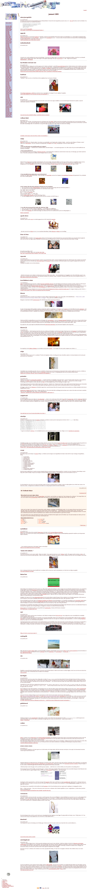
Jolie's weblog (8, 22)
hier (38, 253)
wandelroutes (51, 655)
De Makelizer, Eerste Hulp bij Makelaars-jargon (8, 890)
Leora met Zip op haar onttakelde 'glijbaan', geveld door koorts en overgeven (34, 114)
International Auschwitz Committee (71, 767)
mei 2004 (7, 96)
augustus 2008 (8, 42)
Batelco (51, 448)
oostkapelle (23, 640)
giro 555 (37, 70)
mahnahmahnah (25, 43)
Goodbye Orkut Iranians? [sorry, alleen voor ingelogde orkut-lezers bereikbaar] (35, 291)
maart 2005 (8, 86)
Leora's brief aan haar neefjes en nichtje (27, 840)
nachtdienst (23, 532)
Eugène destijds (38, 238)
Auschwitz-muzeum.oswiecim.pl (32, 767)
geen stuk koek (51, 321)
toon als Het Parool (61, 66)
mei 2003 (7, 110)
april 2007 (8, 59)
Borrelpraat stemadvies (6, 888)
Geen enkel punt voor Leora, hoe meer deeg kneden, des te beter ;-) (33, 414)
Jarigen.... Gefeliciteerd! (24, 723)
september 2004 (9, 92)
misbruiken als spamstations (74, 434)
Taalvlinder (29, 211)
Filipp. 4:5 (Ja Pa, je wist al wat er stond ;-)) (28, 636)
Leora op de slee (23, 676)
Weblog (3, 885)
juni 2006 (7, 70)
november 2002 (9, 114)
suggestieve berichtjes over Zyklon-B (45, 604)
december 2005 (9, 76)
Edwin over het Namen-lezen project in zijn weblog (30, 551)
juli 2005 (7, 81)
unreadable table (67, 785)
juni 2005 (7, 82)
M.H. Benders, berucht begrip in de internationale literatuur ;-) (32, 30)
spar (21, 616)
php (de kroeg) (35, 37)
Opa (28, 803)
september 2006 (9, 67)
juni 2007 (7, 57)
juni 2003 (7, 109)
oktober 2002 (8, 115)
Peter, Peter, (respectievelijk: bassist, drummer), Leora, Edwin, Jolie (33, 254)
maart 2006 (8, 73)
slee (21, 660)
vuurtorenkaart (58, 655)
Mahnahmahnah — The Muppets (26, 59)
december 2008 (9, 38)
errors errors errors (26, 750)
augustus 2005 (8, 80)
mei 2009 (7, 33)
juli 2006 (7, 69)
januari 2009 (8, 37)
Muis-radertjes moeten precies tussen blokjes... (29, 278)
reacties (85, 10)
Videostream (43, 742)
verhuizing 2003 (9, 112)
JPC (23, 447)
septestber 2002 (9, 116)
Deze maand (4, 886)
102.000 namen (41, 605)
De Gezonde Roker (34, 501)
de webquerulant (41, 399)
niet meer (48, 261)
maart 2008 (8, 48)
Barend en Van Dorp (42, 151)
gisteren (36, 457)
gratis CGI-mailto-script (62, 446)
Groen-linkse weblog (79, 604)
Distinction (34, 388)
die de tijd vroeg (59, 619)
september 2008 (9, 41)
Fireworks (60, 333)
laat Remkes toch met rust (28, 62)
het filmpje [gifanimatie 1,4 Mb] (28, 93)
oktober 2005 (8, 78)
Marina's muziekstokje (24, 213)
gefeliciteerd (24, 707)
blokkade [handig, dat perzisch (37, 286)
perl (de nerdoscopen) (26, 37)
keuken (59, 309)
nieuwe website (31, 654)
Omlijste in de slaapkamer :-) (35, 374)
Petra (28, 161)
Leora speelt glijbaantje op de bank (27, 575)
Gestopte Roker (41, 500)
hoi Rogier (23, 679)
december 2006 (9, 63)
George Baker (49, 175)
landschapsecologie (26, 655)
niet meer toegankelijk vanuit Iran (47, 284)
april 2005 (8, 85)
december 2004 (9, 89)
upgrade (22, 33)
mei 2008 (7, 46)
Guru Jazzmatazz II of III (67, 164)
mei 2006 (7, 71)
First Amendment (42, 287)
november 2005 (9, 77)
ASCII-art (32, 434)
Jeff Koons (43, 373)
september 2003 (9, 106)
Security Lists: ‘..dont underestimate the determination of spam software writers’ (35, 451)
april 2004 (8, 97)
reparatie (23, 257)
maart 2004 (8, 98)
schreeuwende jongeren (38, 601)
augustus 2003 (8, 107)
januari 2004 (8, 100)
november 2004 (9, 90)
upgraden (53, 220)
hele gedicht (29, 29)
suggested (47, 785)
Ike (81, 558)
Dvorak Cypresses (54, 164)
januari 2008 (8, 50)
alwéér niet (80, 399)
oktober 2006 (8, 66)
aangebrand (24, 396)
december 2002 (9, 113)
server (32, 220)
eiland (52, 121)
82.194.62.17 (45, 448)
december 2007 (9, 51)
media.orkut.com (51, 286)
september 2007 (9, 54)
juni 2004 (7, 95)
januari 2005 (8, 88)
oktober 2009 (8, 28)
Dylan (83, 621)
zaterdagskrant (25, 843)
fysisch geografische (73, 654)
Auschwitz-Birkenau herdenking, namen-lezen (29, 746)
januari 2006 (8, 75)
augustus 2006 (8, 68)
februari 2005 (8, 87)
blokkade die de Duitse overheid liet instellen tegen (59, 289)
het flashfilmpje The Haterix (67, 175)
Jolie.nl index (4, 884)
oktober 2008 (8, 40)
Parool (61, 872)
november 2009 (9, 27)
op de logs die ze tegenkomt (36, 380)
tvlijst (22, 352)
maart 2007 (8, 60)
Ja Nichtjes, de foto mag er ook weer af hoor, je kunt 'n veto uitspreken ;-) (34, 135)
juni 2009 (7, 32)
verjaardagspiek (34, 721)
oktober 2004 (8, 91)
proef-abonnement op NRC (54, 872)
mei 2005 (7, 84)
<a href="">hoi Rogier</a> (53, 699)
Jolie (43, 891)
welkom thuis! (24, 118)
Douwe (21, 611)
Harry (43, 382)
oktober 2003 (8, 104)
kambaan (23, 74)
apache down (24, 216)
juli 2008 (7, 43)
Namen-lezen (40, 536)
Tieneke (27, 381)
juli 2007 (7, 56)
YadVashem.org (42, 767)
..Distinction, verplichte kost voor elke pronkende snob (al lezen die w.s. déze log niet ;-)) (37, 393)
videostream (50, 537)
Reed (21, 622)
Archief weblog (5, 887)
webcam (50, 349)
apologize (46, 790)
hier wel (71, 20)
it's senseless (29, 192)
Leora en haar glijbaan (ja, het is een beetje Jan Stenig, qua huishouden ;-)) (34, 94)
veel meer (66, 655)
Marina (21, 142)
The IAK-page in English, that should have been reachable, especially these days (35, 794)
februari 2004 (8, 99)
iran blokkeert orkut (26, 281)
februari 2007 (8, 61)
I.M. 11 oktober (9, 105)
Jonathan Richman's (36, 187)
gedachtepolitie (48, 611)
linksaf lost (23, 578)
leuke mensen (34, 593)
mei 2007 (7, 58)
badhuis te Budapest (33, 349)
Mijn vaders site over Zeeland (26, 656)
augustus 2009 (8, 30)
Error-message (49, 773)
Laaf (64, 399)
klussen (22, 294)
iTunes (30, 175)
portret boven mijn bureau (50, 325)
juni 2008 (7, 45)
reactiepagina (49, 37)
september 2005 (9, 79)
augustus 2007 (8, 55)
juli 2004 (7, 94)
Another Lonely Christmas (29, 196)
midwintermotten (36, 300)
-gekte (56, 297)
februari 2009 (8, 36)
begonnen (74, 331)
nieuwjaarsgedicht (25, 17)
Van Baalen (49, 68)
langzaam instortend (62, 321)
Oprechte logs (23, 391)
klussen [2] (23, 328)
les (22, 333)
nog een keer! (59, 58)
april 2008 (8, 47)
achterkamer (82, 309)
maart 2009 (8, 35)
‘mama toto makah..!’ (26, 554)
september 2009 (9, 29)
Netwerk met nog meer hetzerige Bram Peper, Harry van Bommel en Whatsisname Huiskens (40, 71)
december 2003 (9, 101)
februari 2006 (8, 74)
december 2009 (9, 26)
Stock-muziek (28, 143)
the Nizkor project (49, 767)
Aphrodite (32, 164)
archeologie (42, 655)
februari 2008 (8, 49)
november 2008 (9, 39)
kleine (65, 654)
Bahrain (55, 448)
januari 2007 (8, 62)
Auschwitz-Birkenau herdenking (56, 536)
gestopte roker (70, 399)
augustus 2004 (8, 93)
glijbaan (62, 558)
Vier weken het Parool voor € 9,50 (26, 873)
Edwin (21, 36)
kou (54, 300)
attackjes (23, 417)
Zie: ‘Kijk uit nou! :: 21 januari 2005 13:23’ (28, 612)
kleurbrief (23, 823)
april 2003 (8, 111)
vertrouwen (23, 797)
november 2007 (9, 52)
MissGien (54, 232)
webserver (37, 36)
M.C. (56, 143)
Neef (49, 694)
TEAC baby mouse (40, 261)
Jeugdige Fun (28, 391)
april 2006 (8, 72)
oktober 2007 (8, 53)
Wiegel (43, 68)
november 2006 (9, 65)
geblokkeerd (65, 448)
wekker (22, 727)
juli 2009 (7, 31)
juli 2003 (7, 108)
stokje (22, 138)
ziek (21, 97)
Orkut (21, 284)
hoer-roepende (43, 598)
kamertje (66, 309)
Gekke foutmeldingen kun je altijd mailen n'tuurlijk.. (30, 39)
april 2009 (8, 34)
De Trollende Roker (27, 494)
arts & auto (59, 869)
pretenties (23, 377)
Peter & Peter (24, 235)
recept (22, 454)
